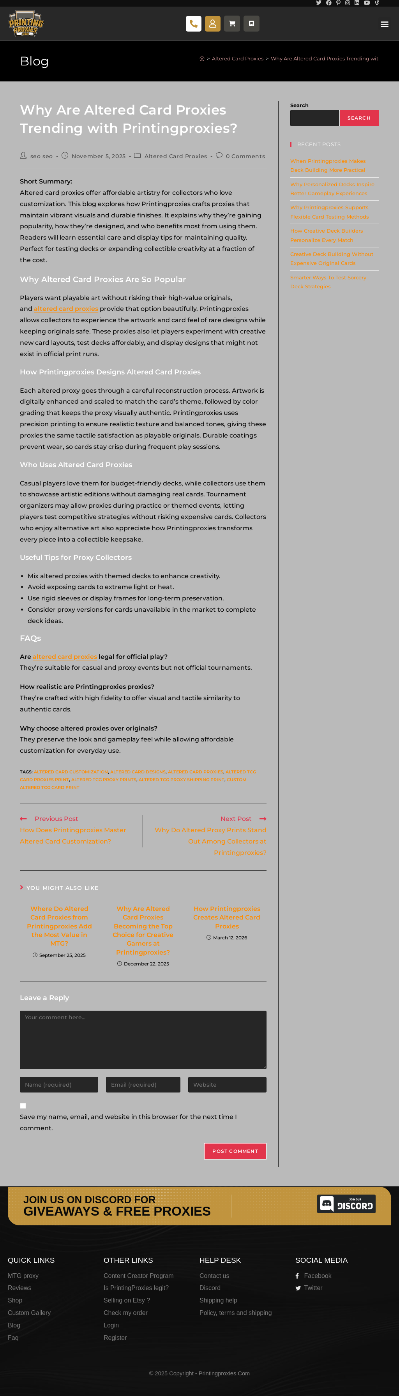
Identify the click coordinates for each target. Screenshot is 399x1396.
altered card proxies (66, 308)
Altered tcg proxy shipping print (181, 779)
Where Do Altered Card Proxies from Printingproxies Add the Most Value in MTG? (59, 926)
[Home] (202, 58)
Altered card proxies (195, 772)
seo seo (41, 156)
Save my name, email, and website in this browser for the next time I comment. (128, 1122)
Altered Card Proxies (176, 156)
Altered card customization (71, 772)
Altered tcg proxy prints (103, 779)
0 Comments (245, 156)
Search (299, 105)
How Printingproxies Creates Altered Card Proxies (226, 917)
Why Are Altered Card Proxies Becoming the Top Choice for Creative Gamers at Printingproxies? (143, 930)
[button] (384, 23)
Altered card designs (138, 772)
